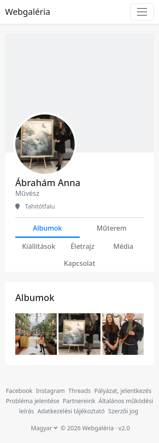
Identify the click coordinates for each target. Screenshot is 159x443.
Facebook (19, 391)
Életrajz (82, 246)
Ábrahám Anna (48, 182)
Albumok (47, 228)
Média (123, 246)
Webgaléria (27, 11)
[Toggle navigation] (142, 11)
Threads (79, 391)
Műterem (112, 228)
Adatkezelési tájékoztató (71, 411)
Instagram (50, 391)
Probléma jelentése (33, 401)
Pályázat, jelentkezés (122, 391)
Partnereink (80, 401)
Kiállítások (38, 246)
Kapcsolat (79, 263)
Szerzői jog (123, 411)
